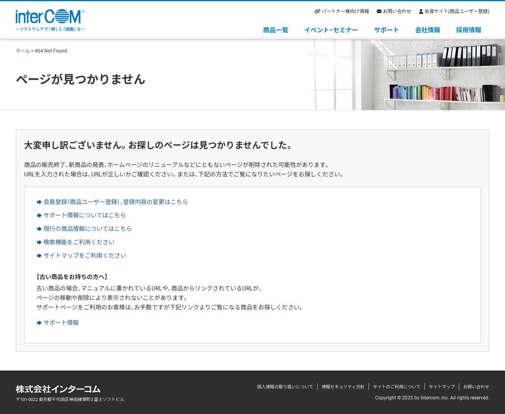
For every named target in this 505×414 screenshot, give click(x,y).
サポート (386, 29)
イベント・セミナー (331, 29)
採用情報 (468, 29)
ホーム (23, 50)
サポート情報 (61, 322)
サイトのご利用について (397, 386)
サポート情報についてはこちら (84, 215)
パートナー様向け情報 (345, 11)
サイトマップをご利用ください (84, 255)
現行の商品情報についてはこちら (87, 228)
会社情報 (427, 29)
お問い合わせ (397, 11)
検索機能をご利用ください (78, 242)
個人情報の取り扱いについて (285, 386)
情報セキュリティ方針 (343, 386)
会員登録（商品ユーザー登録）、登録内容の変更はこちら (115, 201)
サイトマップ (442, 386)
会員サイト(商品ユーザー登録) (457, 11)
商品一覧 (275, 29)
